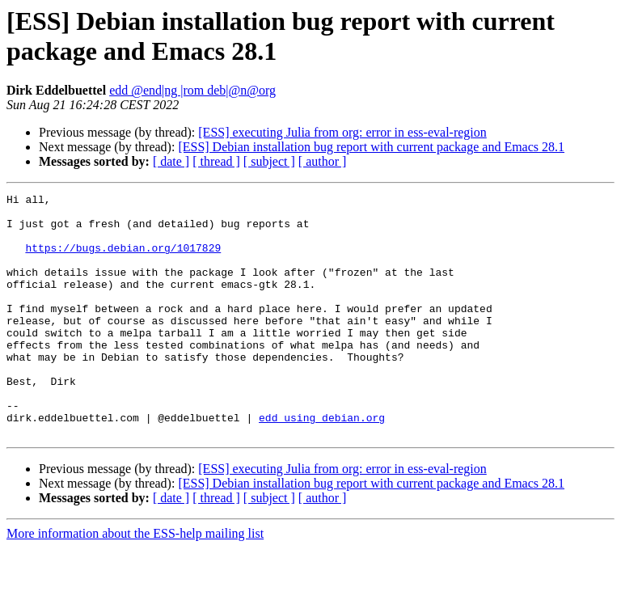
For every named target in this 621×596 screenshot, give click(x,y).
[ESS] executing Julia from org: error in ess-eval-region (342, 132)
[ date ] (171, 161)
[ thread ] (216, 161)
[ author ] (322, 161)
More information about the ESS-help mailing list (135, 582)
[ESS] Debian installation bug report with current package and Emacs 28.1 (371, 147)
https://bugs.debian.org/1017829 (123, 259)
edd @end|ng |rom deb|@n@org (192, 90)
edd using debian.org (322, 463)
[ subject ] (269, 161)
